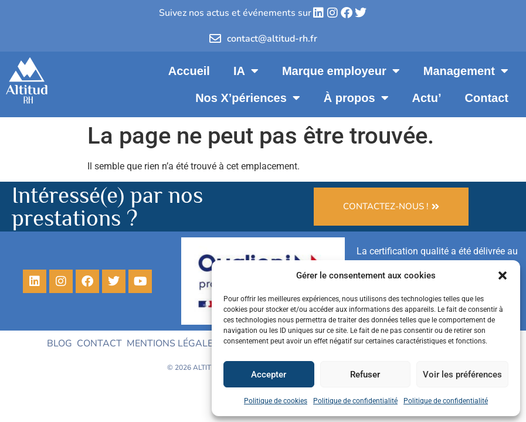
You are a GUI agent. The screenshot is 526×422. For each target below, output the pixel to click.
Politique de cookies (275, 401)
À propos (356, 98)
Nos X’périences (247, 98)
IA (246, 71)
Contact (486, 97)
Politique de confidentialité (355, 401)
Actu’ (427, 97)
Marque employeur (341, 71)
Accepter (268, 374)
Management (465, 71)
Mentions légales (173, 343)
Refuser (365, 374)
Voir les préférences (462, 374)
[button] (502, 275)
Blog (59, 343)
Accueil (189, 70)
